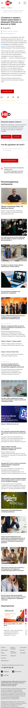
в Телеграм (6, 136)
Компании (4, 655)
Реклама (22, 650)
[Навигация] (2, 3)
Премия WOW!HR (13, 648)
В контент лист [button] (7, 91)
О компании (23, 647)
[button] (25, 3)
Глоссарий (23, 652)
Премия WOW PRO (13, 652)
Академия (13, 655)
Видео (2, 652)
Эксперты (3, 658)
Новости (3, 647)
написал (3, 46)
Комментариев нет (8, 33)
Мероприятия (5, 660)
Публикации (4, 650)
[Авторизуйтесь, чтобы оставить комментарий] (14, 152)
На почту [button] (17, 136)
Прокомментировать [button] (9, 160)
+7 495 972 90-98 (7, 667)
